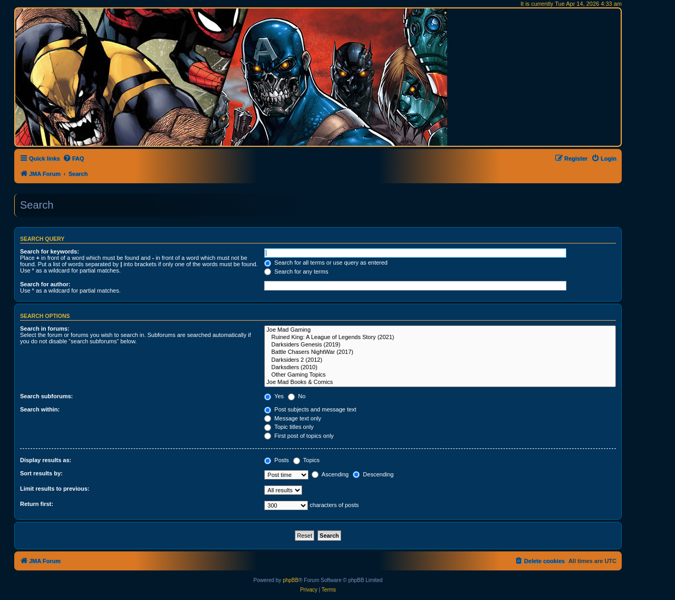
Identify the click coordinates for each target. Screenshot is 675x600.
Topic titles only (288, 427)
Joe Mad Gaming (440, 330)
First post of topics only (299, 436)
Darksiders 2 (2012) (440, 360)
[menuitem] (73, 158)
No (296, 396)
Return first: (36, 504)
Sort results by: (41, 473)
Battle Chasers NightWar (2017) (440, 352)
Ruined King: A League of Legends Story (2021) (440, 337)
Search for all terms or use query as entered (326, 262)
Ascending (330, 474)
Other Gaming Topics (440, 375)
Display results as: (45, 460)
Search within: (40, 409)
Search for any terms (296, 271)
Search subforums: (46, 396)
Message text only (292, 418)
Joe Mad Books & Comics (440, 382)
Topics (306, 460)
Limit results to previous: (54, 488)
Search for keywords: (49, 251)
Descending (373, 474)
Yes (274, 396)
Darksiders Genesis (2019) (440, 345)
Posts (276, 460)
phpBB (290, 580)
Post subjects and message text (310, 409)
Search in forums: (45, 328)
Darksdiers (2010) (440, 367)
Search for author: (45, 284)
